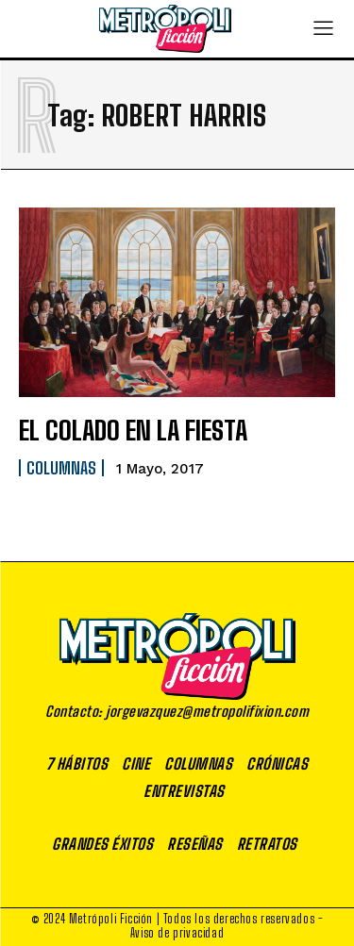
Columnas (61, 467)
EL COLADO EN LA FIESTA (133, 430)
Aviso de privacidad (177, 932)
